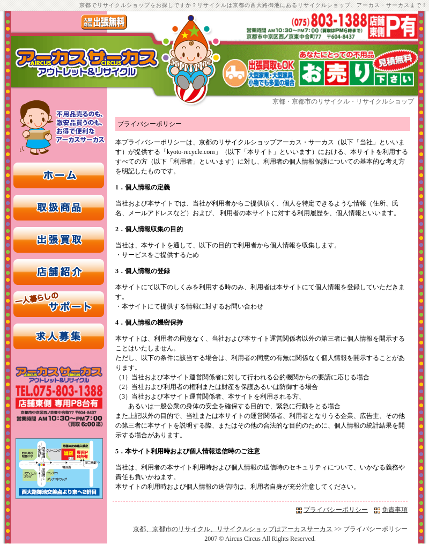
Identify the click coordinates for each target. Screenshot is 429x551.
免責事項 (395, 509)
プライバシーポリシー (336, 509)
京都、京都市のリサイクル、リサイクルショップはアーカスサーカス (232, 529)
